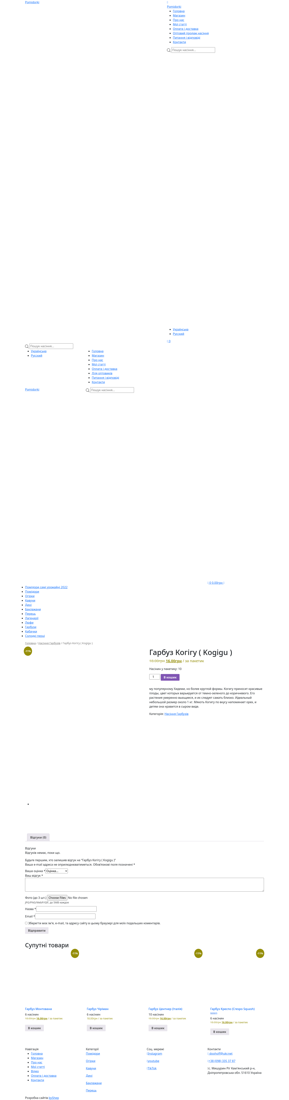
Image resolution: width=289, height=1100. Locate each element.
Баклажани (33, 609)
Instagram (154, 1054)
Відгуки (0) (38, 837)
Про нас (178, 20)
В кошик (170, 677)
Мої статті (180, 24)
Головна (179, 11)
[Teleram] (215, 145)
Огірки (29, 596)
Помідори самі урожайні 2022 (46, 587)
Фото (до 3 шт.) (35, 898)
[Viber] (189, 74)
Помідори (32, 592)
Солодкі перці (35, 636)
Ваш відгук (34, 876)
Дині (28, 605)
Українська (180, 329)
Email (30, 916)
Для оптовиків (102, 373)
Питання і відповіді (186, 38)
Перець (30, 614)
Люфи (29, 623)
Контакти (179, 42)
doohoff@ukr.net (220, 1054)
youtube (153, 1061)
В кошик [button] (34, 1028)
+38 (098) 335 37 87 (221, 1061)
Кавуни (30, 600)
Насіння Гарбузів (49, 643)
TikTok (151, 1068)
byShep (54, 1098)
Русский (178, 334)
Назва (30, 909)
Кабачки (31, 631)
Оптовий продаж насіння (191, 33)
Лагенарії (31, 618)
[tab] (38, 837)
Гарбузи (30, 627)
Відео (35, 1071)
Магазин (179, 15)
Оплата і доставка (185, 29)
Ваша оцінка (35, 871)
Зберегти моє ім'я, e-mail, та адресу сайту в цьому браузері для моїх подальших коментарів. (94, 923)
